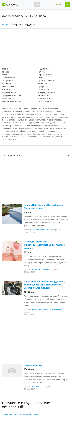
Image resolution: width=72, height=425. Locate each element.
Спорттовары (44, 89)
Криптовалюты (44, 98)
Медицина (6, 98)
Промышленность (46, 80)
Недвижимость (45, 69)
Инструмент (7, 80)
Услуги (5, 75)
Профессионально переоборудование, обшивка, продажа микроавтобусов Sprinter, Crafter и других (44, 284)
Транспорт (6, 69)
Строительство (45, 75)
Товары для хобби (46, 92)
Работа (41, 72)
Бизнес (41, 78)
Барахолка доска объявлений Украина (20, 414)
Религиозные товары (11, 101)
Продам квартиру (33, 365)
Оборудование (8, 78)
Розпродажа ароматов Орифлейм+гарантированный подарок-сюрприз (44, 245)
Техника (5, 72)
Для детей (6, 83)
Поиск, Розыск (44, 101)
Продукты (42, 86)
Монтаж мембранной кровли (41, 230)
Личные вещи (8, 86)
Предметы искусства (11, 95)
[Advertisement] (36, 49)
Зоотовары (7, 89)
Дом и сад (42, 83)
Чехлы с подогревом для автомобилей (47, 309)
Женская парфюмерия (41, 270)
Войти (59, 4)
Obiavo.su (12, 4)
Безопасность (44, 95)
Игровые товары (9, 92)
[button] (37, 4)
